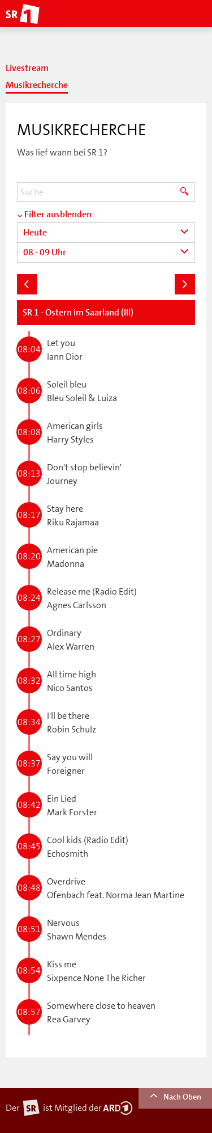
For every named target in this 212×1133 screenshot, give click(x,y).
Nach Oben (175, 1097)
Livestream (27, 68)
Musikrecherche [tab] (37, 85)
